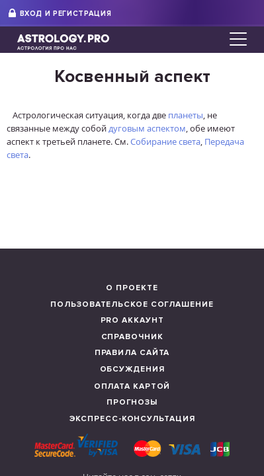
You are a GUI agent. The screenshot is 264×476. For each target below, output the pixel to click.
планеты (185, 115)
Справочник (132, 337)
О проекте (131, 288)
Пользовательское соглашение (131, 304)
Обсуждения (132, 369)
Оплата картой (132, 386)
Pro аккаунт (132, 320)
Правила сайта (132, 353)
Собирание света (165, 141)
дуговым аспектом (147, 128)
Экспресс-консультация (132, 419)
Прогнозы (132, 402)
